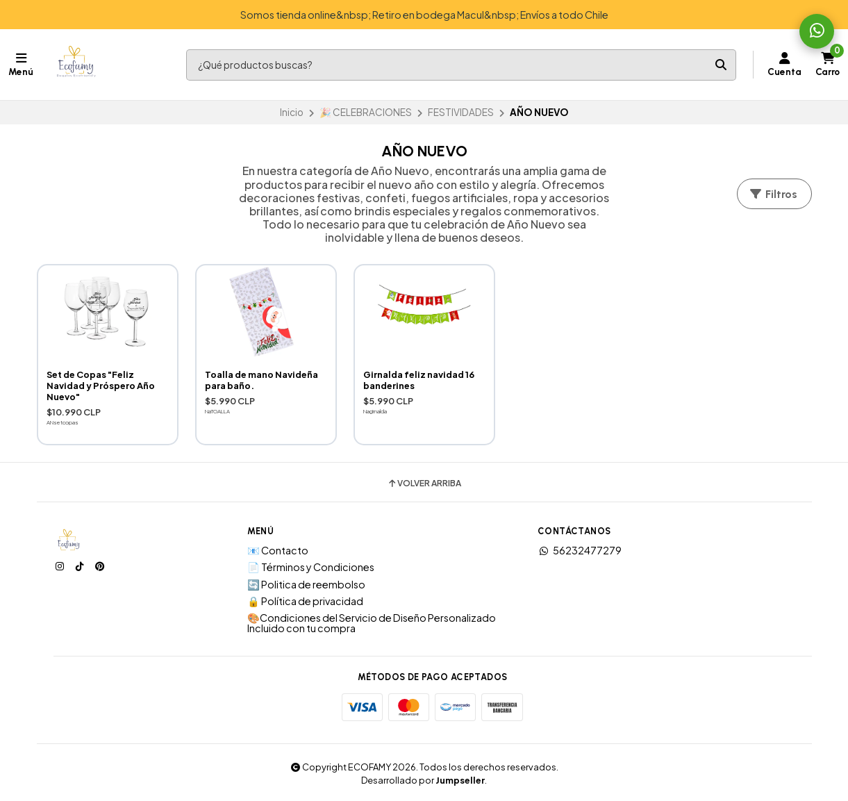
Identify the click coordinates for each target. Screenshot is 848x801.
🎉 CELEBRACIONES (365, 112)
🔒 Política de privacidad (305, 601)
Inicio (292, 112)
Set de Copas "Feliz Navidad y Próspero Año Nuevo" (101, 385)
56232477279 (580, 550)
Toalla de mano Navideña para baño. (261, 380)
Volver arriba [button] (424, 483)
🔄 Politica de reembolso (306, 584)
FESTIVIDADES (461, 112)
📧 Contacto (277, 550)
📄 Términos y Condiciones (310, 567)
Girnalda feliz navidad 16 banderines (418, 380)
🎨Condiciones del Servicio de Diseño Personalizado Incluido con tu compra (371, 623)
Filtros (773, 194)
